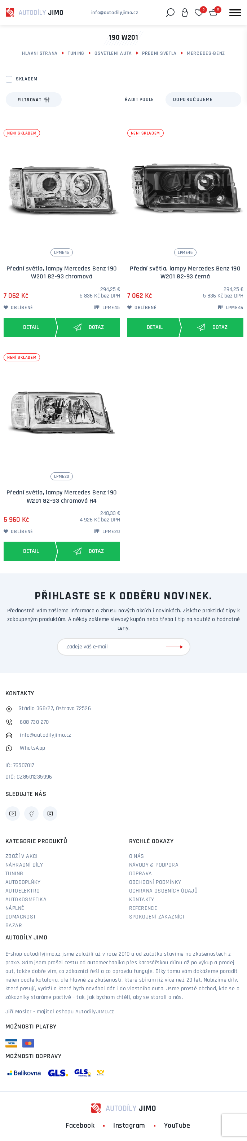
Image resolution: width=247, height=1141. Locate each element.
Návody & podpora (153, 865)
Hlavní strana (40, 53)
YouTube (177, 1125)
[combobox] (203, 99)
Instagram (129, 1125)
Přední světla (159, 53)
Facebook (80, 1125)
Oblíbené (18, 307)
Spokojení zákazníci (157, 917)
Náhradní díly (24, 865)
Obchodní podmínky (155, 882)
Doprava (140, 874)
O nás (136, 856)
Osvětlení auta (113, 53)
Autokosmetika (26, 900)
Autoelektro (22, 891)
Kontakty (141, 900)
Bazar (13, 926)
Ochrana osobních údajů (163, 891)
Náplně (14, 908)
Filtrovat (34, 100)
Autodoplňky (22, 882)
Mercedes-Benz (206, 53)
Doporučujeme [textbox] (193, 99)
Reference (143, 908)
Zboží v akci (21, 856)
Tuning (76, 53)
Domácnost (20, 917)
